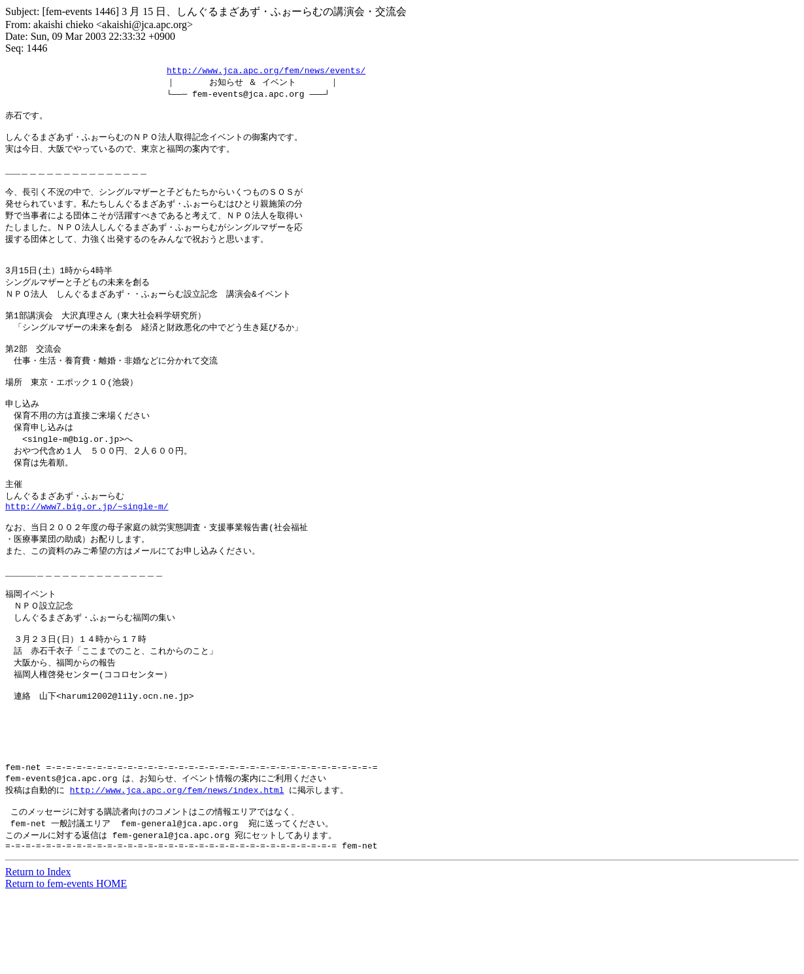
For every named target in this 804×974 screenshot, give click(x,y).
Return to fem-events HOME (66, 962)
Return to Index (38, 950)
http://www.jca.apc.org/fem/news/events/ (266, 70)
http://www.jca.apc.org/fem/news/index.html (177, 863)
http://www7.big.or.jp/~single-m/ (87, 548)
